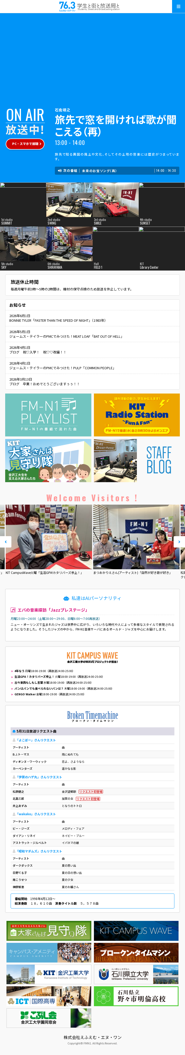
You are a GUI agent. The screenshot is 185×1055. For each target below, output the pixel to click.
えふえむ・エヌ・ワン (93, 6)
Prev (5, 542)
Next (179, 542)
